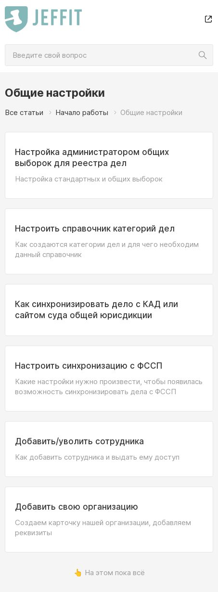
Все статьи (24, 112)
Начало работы (81, 112)
